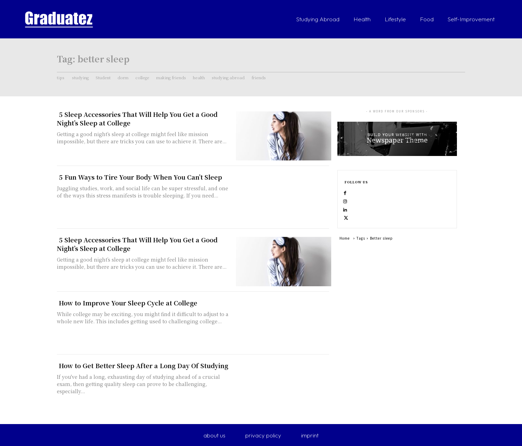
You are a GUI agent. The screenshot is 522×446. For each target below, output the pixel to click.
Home (344, 249)
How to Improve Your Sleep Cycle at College (128, 302)
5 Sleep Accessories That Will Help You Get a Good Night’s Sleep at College (137, 118)
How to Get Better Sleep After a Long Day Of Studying (143, 365)
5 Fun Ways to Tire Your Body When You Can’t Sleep (140, 176)
